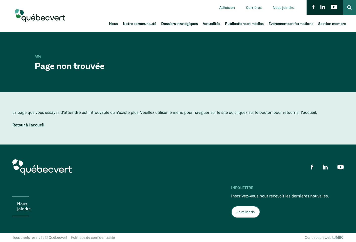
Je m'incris (246, 212)
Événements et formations (290, 23)
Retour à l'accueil (28, 125)
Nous (113, 23)
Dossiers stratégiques (179, 23)
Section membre (332, 23)
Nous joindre (283, 7)
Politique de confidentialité (93, 237)
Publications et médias (244, 23)
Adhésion (227, 7)
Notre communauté (139, 23)
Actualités (211, 23)
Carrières (254, 7)
